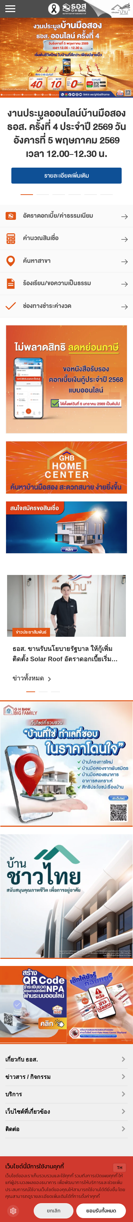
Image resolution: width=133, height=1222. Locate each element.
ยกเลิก (53, 1211)
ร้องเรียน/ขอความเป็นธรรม (48, 283)
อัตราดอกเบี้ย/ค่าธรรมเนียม (49, 216)
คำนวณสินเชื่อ (32, 238)
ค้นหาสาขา (28, 261)
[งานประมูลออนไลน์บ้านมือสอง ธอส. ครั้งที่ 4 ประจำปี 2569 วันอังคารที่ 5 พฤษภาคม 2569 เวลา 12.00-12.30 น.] (66, 58)
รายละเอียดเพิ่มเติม (66, 175)
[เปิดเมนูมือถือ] (10, 9)
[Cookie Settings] (13, 1211)
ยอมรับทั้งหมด (101, 1211)
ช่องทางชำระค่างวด (38, 306)
